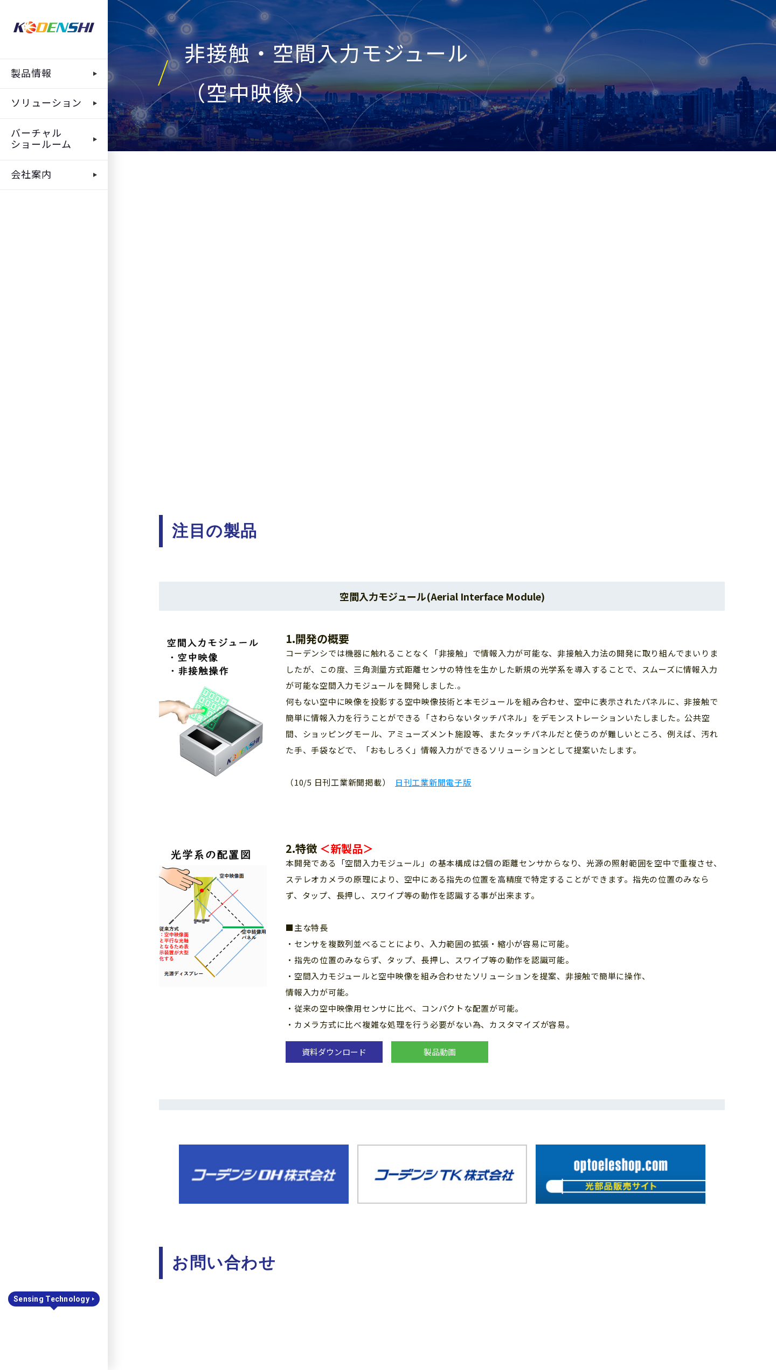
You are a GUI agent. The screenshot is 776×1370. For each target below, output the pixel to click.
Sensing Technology (51, 1299)
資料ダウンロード (334, 1051)
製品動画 (440, 1051)
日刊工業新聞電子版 (433, 782)
